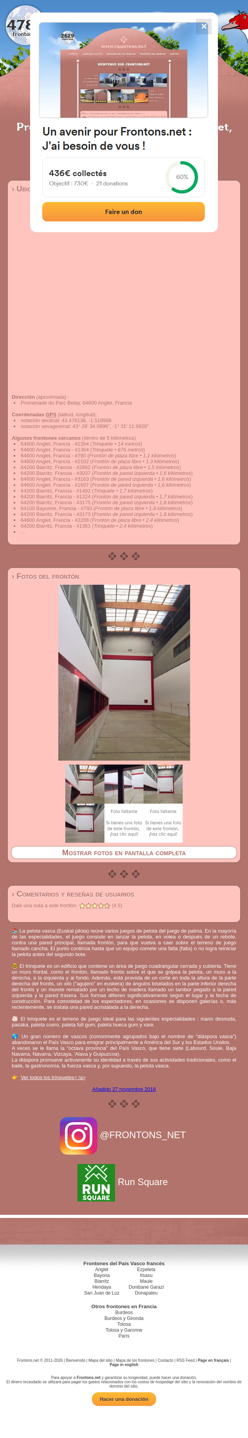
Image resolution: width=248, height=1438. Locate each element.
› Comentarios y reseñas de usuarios (73, 894)
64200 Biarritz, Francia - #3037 (55, 473)
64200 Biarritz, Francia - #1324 (55, 497)
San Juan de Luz (101, 1293)
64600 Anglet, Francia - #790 (53, 455)
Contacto (165, 1360)
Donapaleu (146, 1293)
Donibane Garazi (146, 1287)
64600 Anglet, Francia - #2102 (55, 461)
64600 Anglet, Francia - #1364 (55, 450)
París (124, 1336)
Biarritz (101, 1281)
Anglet (101, 1269)
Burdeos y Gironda (124, 1318)
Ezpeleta (146, 1269)
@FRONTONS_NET (124, 1135)
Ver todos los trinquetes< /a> (53, 1077)
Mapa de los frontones (135, 1360)
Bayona (102, 1275)
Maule (146, 1281)
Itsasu (146, 1275)
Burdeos (124, 1312)
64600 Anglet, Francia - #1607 (55, 485)
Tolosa (124, 1324)
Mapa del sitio (100, 1360)
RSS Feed (185, 1360)
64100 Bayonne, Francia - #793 (56, 508)
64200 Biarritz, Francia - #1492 (55, 491)
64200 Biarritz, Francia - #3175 (55, 502)
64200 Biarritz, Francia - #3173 (55, 514)
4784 (25, 24)
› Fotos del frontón (45, 576)
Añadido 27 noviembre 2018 (124, 1089)
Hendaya (101, 1287)
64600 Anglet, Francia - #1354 (55, 444)
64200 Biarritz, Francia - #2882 (55, 467)
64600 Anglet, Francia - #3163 (55, 479)
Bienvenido (75, 1360)
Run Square (123, 1182)
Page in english (124, 1365)
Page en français (213, 1360)
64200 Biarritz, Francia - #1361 (55, 526)
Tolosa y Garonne (124, 1330)
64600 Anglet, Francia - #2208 (55, 520)
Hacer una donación (124, 1399)
